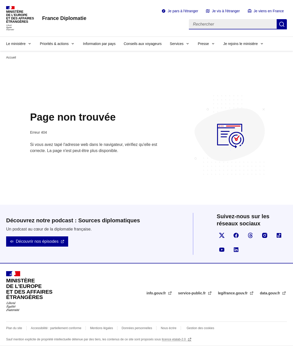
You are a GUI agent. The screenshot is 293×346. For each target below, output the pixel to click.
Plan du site (14, 328)
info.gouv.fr (156, 293)
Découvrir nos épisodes (37, 241)
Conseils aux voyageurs (143, 44)
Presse (203, 44)
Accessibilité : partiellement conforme (56, 328)
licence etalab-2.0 (174, 339)
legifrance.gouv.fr (233, 293)
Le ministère (16, 44)
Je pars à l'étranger (183, 11)
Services (177, 44)
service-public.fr (192, 293)
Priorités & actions (54, 44)
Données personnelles (137, 328)
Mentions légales (101, 328)
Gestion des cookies (200, 328)
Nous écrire (168, 328)
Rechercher (282, 24)
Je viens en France (269, 11)
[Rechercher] (233, 24)
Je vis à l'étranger (226, 11)
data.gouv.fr (270, 293)
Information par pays (99, 44)
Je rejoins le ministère (240, 44)
